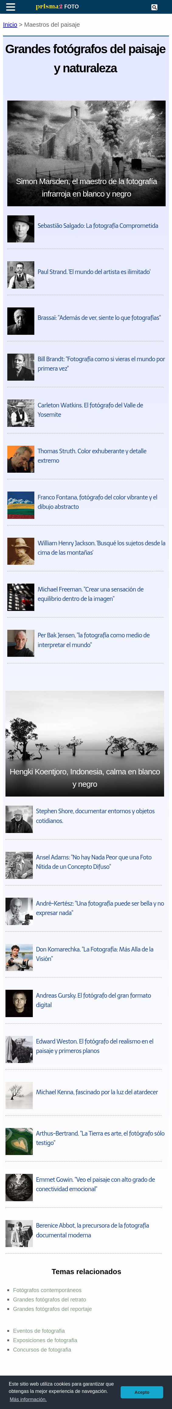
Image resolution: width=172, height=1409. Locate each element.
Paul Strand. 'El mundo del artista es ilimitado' (94, 272)
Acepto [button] (142, 1392)
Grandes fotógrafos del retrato (49, 1300)
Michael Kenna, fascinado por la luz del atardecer (97, 1092)
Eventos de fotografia (39, 1331)
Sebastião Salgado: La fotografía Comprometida (98, 225)
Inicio (10, 24)
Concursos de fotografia (42, 1350)
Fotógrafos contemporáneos (47, 1290)
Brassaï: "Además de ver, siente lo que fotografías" (99, 317)
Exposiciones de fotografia (45, 1340)
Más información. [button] (28, 1399)
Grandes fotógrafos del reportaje (52, 1309)
